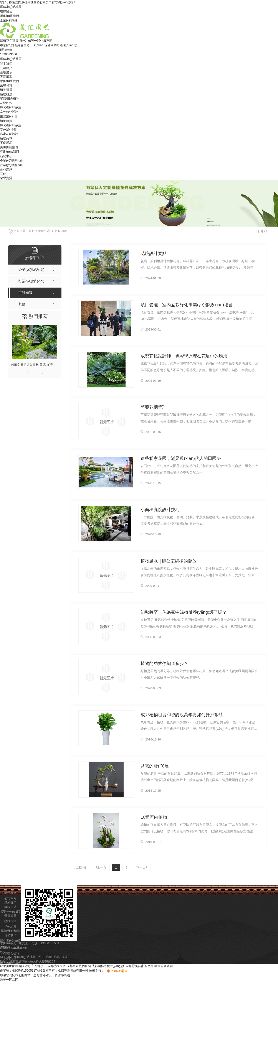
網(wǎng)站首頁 (11, 59)
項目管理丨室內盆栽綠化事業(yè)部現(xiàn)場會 (187, 304)
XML (10, 957)
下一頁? (141, 867)
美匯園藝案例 (9, 147)
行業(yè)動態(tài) (11, 165)
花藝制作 (6, 103)
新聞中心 (6, 156)
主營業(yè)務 (8, 116)
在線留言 (6, 11)
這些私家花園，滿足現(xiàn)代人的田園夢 (181, 458)
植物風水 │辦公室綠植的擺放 (169, 561)
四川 (41, 957)
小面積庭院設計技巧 (160, 509)
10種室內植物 (154, 817)
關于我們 (6, 63)
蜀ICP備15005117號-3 (27, 970)
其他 (3, 173)
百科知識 (6, 169)
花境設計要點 (154, 253)
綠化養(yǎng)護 (10, 107)
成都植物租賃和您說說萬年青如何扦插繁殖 (182, 714)
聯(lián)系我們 (9, 16)
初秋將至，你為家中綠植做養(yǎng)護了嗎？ (184, 612)
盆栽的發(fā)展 (155, 765)
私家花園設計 (9, 134)
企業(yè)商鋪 (8, 20)
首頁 (32, 231)
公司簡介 (6, 68)
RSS (3, 957)
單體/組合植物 (9, 98)
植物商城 (6, 138)
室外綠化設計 (9, 112)
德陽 (64, 957)
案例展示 (6, 142)
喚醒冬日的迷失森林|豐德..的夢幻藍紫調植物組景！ (34, 364)
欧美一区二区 (9, 979)
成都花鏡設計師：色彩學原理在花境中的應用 (184, 356)
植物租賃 (6, 89)
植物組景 (6, 94)
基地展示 (6, 72)
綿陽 (57, 957)
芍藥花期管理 (154, 407)
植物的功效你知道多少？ (164, 663)
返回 (262, 231)
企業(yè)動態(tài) (11, 160)
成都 (49, 957)
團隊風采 (6, 76)
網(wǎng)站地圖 (11, 6)
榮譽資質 (6, 85)
